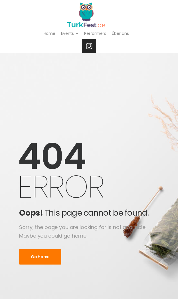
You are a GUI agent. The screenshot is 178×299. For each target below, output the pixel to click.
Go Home (40, 257)
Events (67, 33)
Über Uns (120, 33)
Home (49, 33)
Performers (95, 33)
